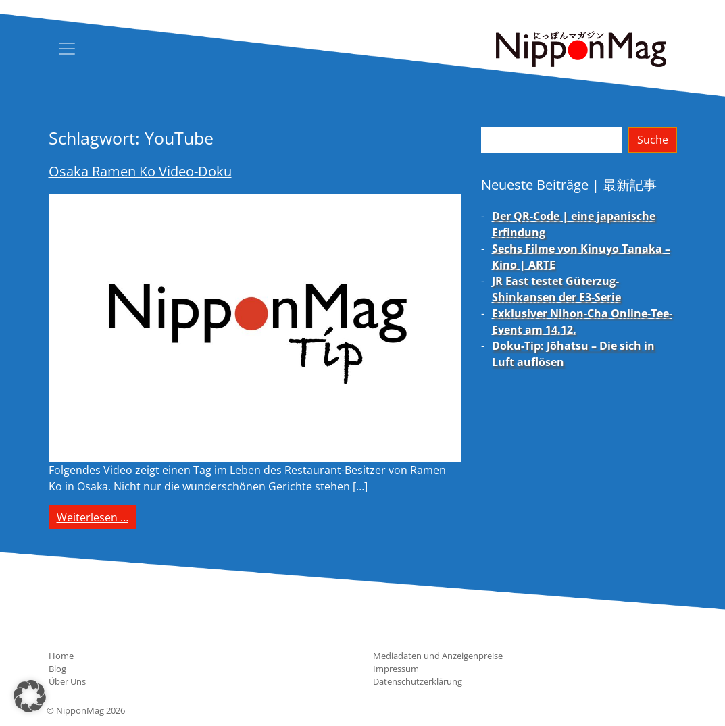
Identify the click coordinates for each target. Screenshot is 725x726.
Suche (652, 139)
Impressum (396, 669)
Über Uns (67, 681)
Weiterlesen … (96, 517)
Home (61, 656)
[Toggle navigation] (67, 48)
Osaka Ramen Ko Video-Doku (140, 171)
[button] (29, 696)
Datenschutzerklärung (417, 681)
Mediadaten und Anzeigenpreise (438, 656)
